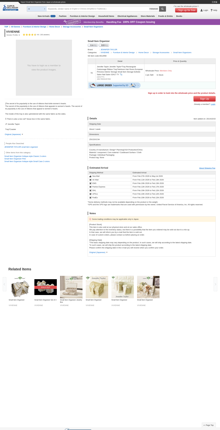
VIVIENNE (105, 52)
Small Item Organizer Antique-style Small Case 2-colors (27, 161)
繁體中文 (104, 45)
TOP (6, 27)
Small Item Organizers (93, 27)
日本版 (214, 2)
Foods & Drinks (165, 16)
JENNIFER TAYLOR (12, 147)
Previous (4, 284)
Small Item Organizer (17, 300)
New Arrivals (47, 16)
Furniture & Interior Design (82, 16)
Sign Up (204, 98)
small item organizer (29, 147)
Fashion (63, 16)
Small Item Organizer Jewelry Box (71, 301)
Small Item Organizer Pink (15, 159)
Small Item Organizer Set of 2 (45, 300)
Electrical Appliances (127, 16)
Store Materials (148, 16)
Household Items (106, 16)
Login (213, 104)
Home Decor (54, 27)
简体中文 (93, 45)
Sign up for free (186, 10)
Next (215, 284)
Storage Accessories (72, 27)
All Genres (15, 27)
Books (179, 16)
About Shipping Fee (207, 168)
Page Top (210, 425)
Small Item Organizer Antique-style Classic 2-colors (25, 156)
